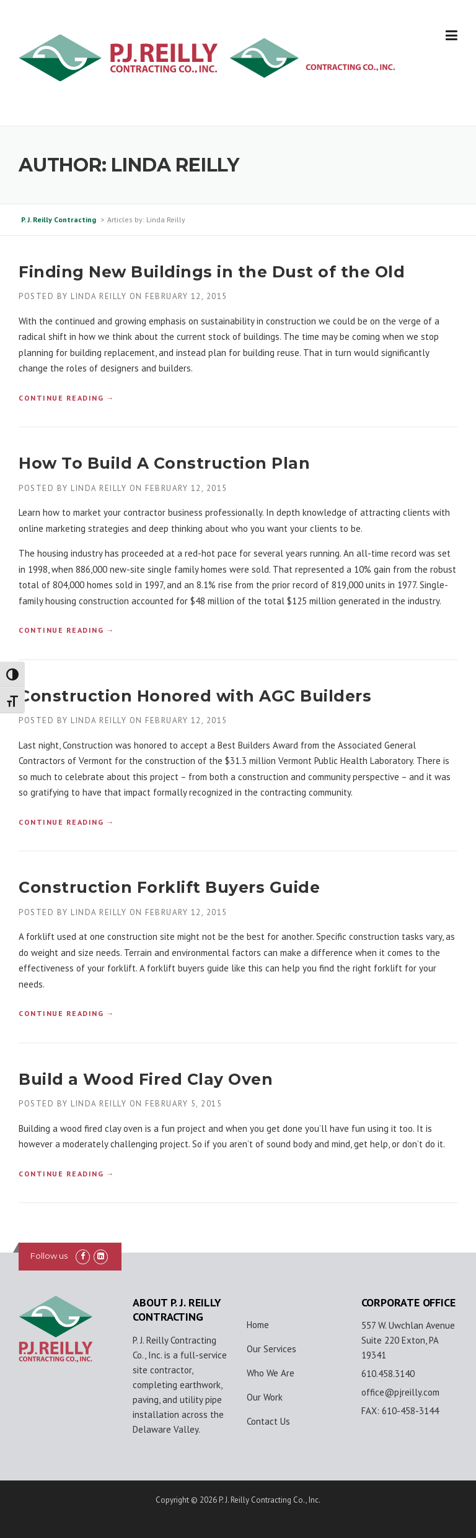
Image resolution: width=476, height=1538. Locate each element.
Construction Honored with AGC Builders (195, 696)
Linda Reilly (98, 296)
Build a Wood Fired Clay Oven (146, 1079)
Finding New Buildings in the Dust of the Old (212, 272)
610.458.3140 (388, 1373)
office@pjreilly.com (400, 1392)
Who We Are (270, 1373)
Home (258, 1325)
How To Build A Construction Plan (164, 463)
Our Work (265, 1397)
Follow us (49, 1256)
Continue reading (67, 397)
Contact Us (268, 1421)
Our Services (271, 1349)
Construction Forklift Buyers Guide (169, 887)
